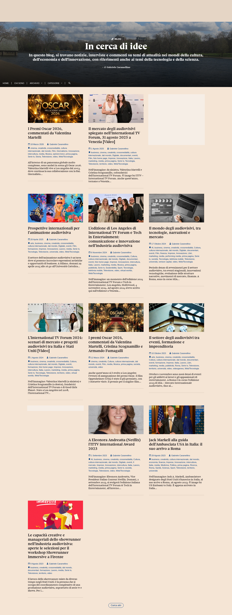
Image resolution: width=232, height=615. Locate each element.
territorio (103, 164)
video (55, 157)
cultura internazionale (37, 246)
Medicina (165, 465)
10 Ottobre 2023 (157, 353)
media (41, 154)
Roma (177, 366)
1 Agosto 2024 (35, 358)
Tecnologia (130, 161)
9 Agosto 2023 (35, 564)
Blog (116, 38)
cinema (33, 148)
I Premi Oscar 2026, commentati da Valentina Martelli (49, 133)
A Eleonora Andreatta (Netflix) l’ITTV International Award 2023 (114, 444)
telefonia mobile (95, 270)
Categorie (53, 83)
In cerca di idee (116, 46)
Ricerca (193, 465)
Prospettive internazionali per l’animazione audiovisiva (54, 230)
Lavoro (137, 158)
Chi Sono (19, 83)
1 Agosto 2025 (96, 149)
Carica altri (116, 605)
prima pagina (71, 154)
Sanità (158, 468)
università (53, 252)
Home (6, 83)
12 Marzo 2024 (96, 358)
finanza (163, 253)
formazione (33, 249)
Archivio (34, 83)
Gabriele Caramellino (118, 67)
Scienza (165, 468)
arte (32, 243)
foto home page (100, 158)
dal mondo (46, 151)
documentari (125, 155)
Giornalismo (62, 151)
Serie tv (31, 157)
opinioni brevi (59, 154)
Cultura (133, 256)
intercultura (33, 154)
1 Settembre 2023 (97, 455)
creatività (42, 148)
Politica (173, 465)
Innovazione (74, 151)
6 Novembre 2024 (97, 252)
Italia (131, 158)
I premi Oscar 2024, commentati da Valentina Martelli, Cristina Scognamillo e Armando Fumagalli (115, 344)
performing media (173, 256)
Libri (190, 253)
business (95, 152)
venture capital (165, 262)
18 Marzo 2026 (36, 144)
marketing (92, 161)
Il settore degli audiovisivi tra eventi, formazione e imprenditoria (174, 342)
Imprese (111, 158)
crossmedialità (53, 148)
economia (153, 462)
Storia (38, 157)
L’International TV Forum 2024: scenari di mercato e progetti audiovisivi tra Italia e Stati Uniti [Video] (55, 344)
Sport (120, 268)
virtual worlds (126, 270)
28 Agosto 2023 (157, 455)
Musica (48, 154)
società (155, 259)
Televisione (47, 157)
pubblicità (92, 268)
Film (54, 151)
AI (152, 248)
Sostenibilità (111, 268)
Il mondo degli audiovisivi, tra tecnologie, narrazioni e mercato (175, 232)
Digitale (115, 155)
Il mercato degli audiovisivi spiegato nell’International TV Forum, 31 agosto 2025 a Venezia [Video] (114, 135)
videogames (178, 368)
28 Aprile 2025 (35, 239)
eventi (135, 155)
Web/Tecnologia (66, 157)
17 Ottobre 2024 (157, 244)
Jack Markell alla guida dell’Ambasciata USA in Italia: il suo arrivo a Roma (175, 444)
